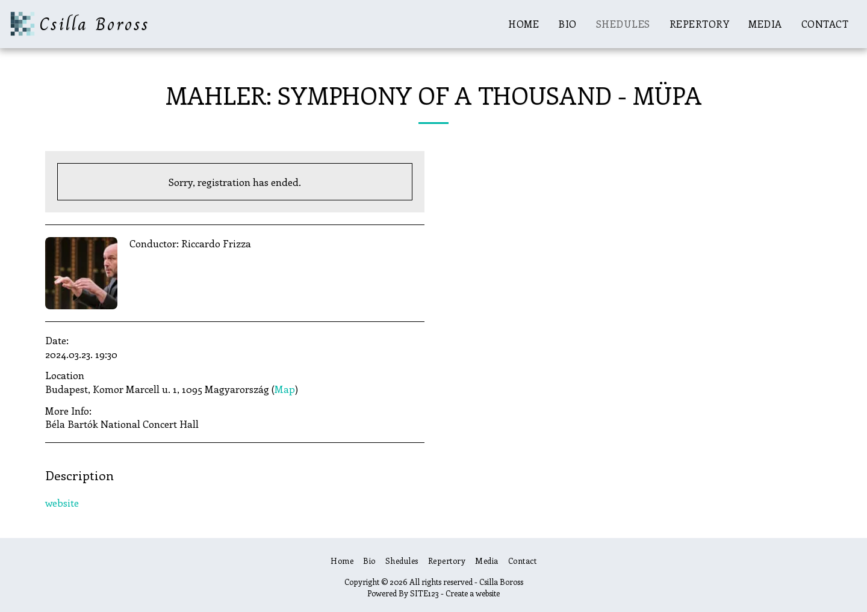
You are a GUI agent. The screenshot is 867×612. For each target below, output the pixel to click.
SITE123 (424, 593)
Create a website (473, 593)
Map (285, 388)
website (62, 502)
